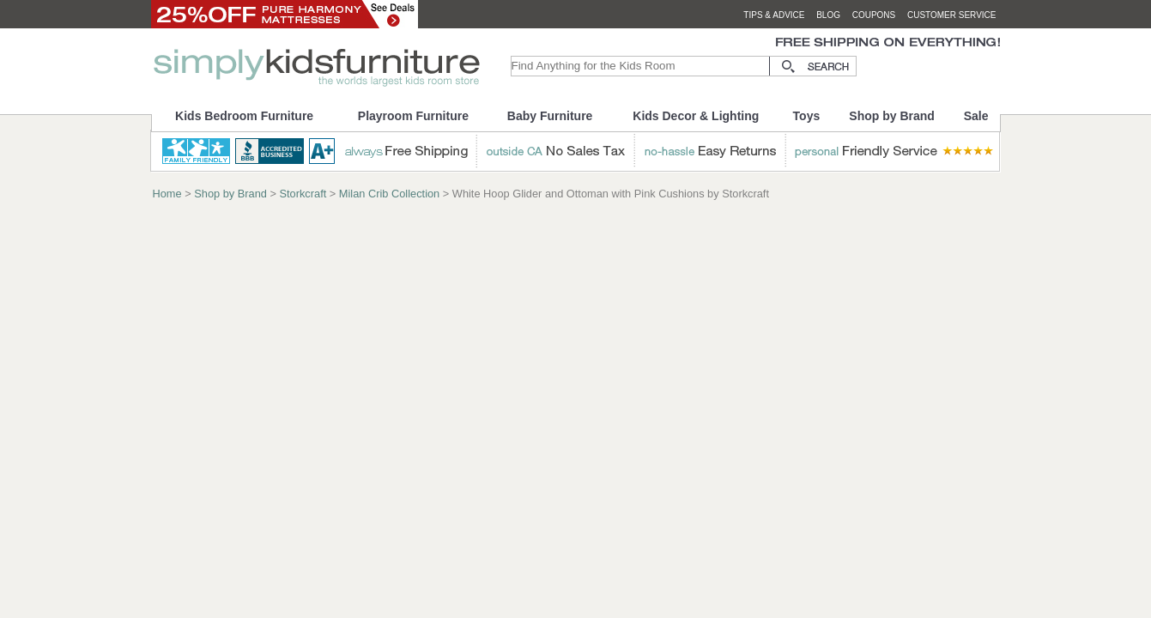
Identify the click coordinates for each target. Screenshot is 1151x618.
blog (828, 15)
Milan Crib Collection (389, 193)
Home (167, 193)
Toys (807, 116)
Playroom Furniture (413, 116)
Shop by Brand (892, 116)
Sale (976, 116)
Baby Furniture (550, 116)
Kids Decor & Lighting (696, 116)
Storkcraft (303, 193)
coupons (874, 15)
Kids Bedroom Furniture (244, 116)
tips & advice (773, 15)
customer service (952, 15)
